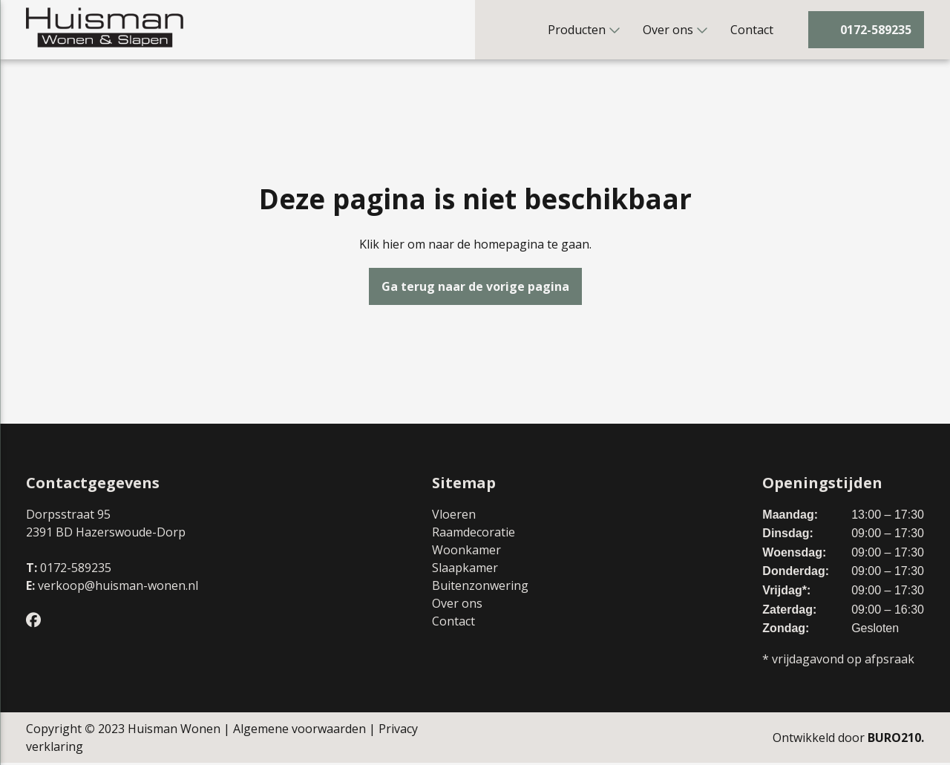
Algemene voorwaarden (299, 731)
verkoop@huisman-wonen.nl (118, 588)
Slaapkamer (465, 570)
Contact (751, 30)
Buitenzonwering (480, 588)
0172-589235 (75, 570)
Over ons (668, 30)
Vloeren (454, 516)
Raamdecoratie (473, 534)
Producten (577, 30)
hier (393, 246)
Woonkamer (466, 552)
